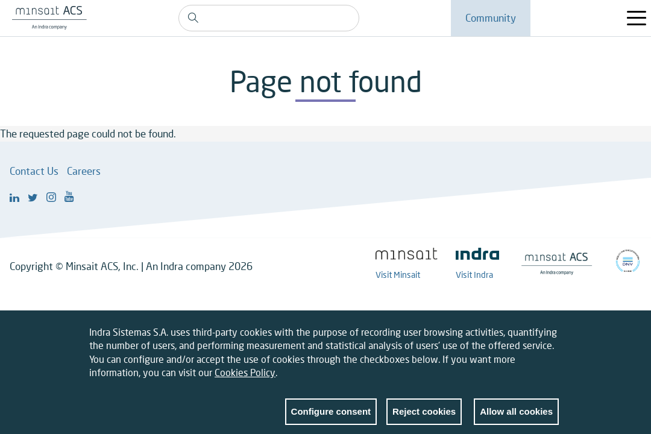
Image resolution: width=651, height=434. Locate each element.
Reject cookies (424, 418)
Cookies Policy (245, 379)
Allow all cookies (516, 418)
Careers (84, 171)
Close (550, 341)
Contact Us (34, 171)
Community (490, 17)
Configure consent (331, 418)
